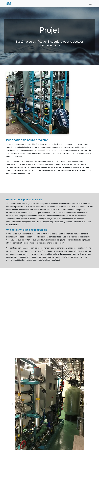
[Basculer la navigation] (90, 3)
